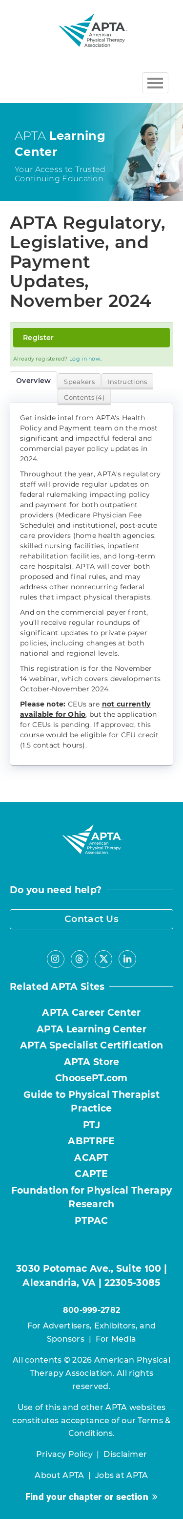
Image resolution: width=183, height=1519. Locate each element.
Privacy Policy (64, 1454)
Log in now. (85, 358)
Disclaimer (125, 1454)
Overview (33, 380)
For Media (116, 1339)
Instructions (127, 381)
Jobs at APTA (121, 1475)
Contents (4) (84, 397)
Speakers (79, 381)
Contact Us (91, 918)
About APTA (59, 1475)
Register (38, 337)
